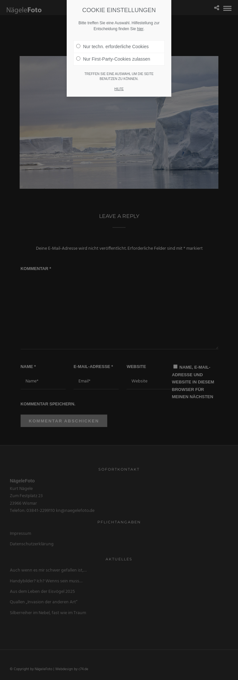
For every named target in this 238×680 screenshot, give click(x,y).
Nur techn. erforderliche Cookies (112, 40)
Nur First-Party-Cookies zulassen (113, 52)
